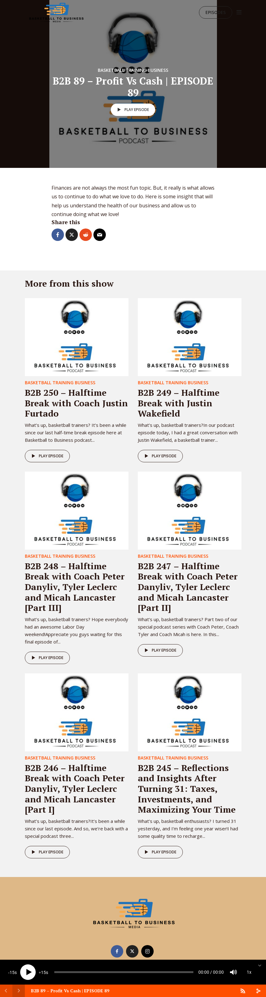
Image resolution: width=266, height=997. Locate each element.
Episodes (215, 12)
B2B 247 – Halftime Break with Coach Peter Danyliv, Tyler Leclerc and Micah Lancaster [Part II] (187, 586)
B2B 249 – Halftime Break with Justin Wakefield (178, 403)
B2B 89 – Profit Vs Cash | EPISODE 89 (70, 991)
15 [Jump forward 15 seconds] (43, 972)
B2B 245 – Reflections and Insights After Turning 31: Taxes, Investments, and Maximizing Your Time (187, 788)
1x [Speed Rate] (249, 972)
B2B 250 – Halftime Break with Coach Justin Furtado (76, 403)
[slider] (123, 972)
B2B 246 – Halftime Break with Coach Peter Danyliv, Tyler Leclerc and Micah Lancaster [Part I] (74, 788)
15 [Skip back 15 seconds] (12, 972)
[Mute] (233, 972)
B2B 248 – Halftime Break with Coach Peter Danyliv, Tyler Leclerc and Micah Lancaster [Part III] (74, 586)
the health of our (118, 205)
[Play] (28, 972)
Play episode (132, 109)
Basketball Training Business (133, 70)
